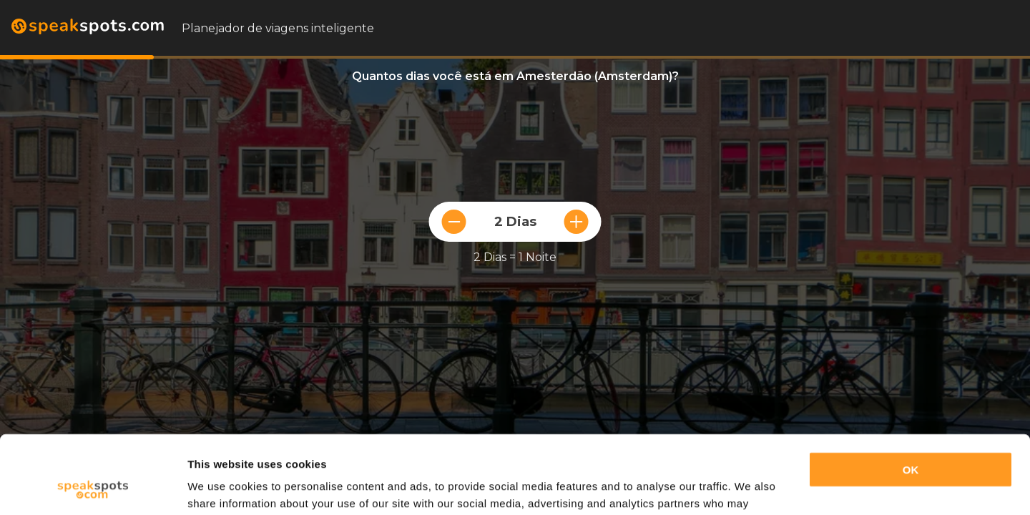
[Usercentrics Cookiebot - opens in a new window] (92, 487)
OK (911, 397)
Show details (220, 487)
